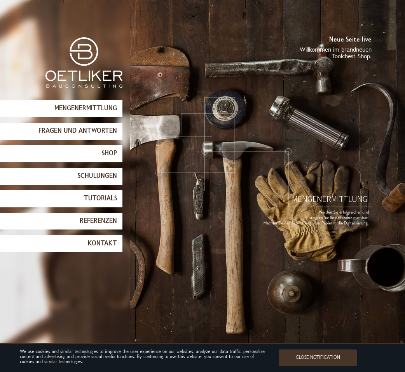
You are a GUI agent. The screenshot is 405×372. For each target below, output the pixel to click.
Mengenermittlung (85, 108)
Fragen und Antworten (77, 131)
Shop (109, 153)
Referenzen (98, 221)
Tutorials (100, 198)
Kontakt (102, 243)
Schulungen (97, 176)
